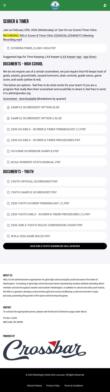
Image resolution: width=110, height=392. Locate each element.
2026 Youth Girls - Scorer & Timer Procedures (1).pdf (48, 214)
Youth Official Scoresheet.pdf (32, 181)
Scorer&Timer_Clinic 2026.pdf (31, 48)
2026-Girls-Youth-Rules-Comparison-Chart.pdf (45, 225)
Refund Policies (34, 385)
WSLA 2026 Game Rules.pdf (28, 236)
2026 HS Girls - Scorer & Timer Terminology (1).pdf (46, 129)
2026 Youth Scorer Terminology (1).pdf (38, 203)
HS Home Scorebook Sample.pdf (33, 151)
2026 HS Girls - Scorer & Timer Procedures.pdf (43, 140)
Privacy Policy (53, 385)
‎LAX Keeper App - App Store (78, 57)
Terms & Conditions (73, 385)
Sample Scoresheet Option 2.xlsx (34, 118)
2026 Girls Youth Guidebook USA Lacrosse (55, 246)
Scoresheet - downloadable (20, 99)
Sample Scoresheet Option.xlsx (33, 107)
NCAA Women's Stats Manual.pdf (34, 162)
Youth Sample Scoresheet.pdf (32, 192)
